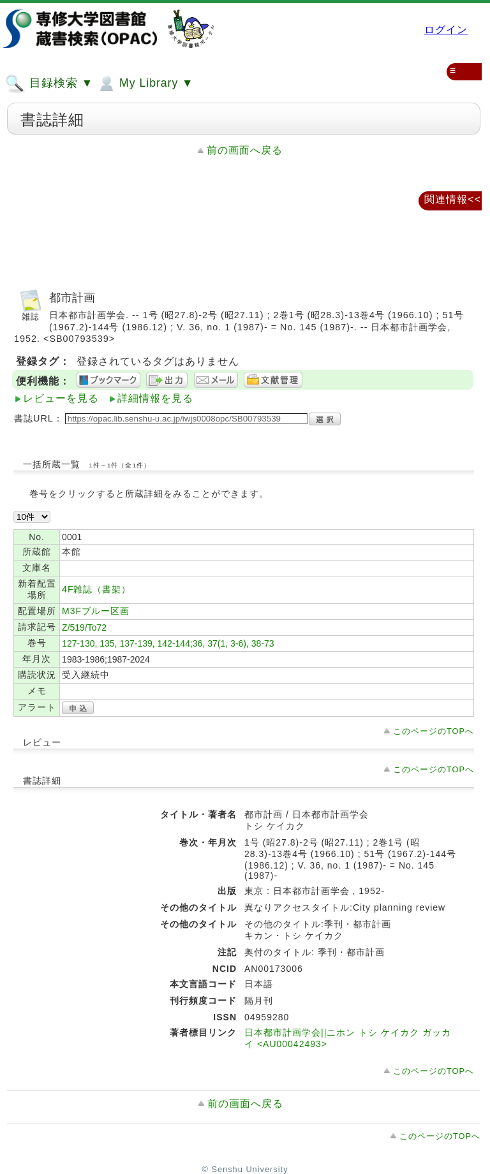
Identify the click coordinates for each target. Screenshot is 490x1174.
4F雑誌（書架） (96, 589)
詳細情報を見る (155, 398)
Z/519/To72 (84, 627)
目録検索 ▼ (49, 83)
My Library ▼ (144, 83)
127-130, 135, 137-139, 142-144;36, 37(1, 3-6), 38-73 (168, 643)
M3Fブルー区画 (96, 611)
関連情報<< (452, 199)
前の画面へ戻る (245, 150)
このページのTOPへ (433, 731)
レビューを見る (61, 398)
